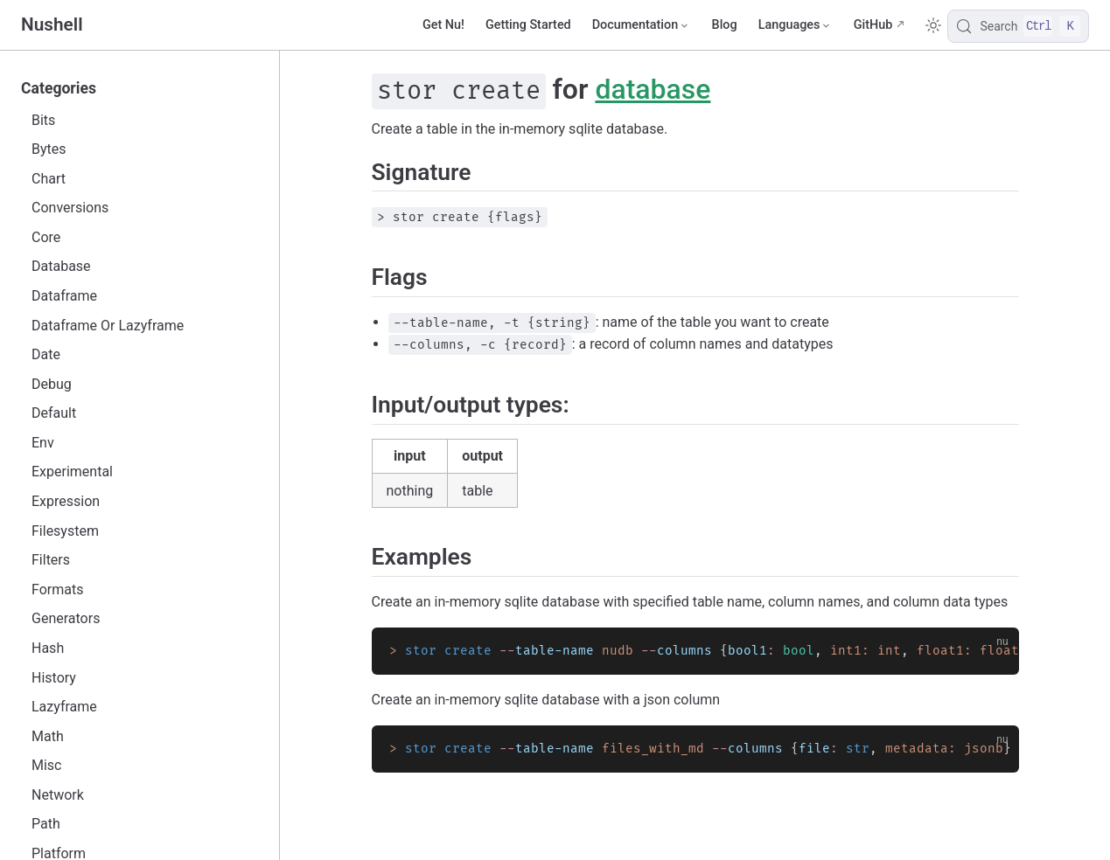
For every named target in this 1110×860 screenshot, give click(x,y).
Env (42, 442)
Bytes (48, 149)
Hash (47, 648)
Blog (724, 24)
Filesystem (65, 531)
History (53, 677)
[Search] (1018, 26)
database (652, 89)
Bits (43, 120)
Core (45, 237)
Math (47, 736)
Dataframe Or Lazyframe (107, 325)
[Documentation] (641, 25)
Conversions (69, 207)
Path (45, 823)
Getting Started (528, 24)
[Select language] (795, 25)
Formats (57, 589)
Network (57, 795)
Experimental (72, 471)
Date (45, 354)
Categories (58, 88)
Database (61, 266)
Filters (50, 559)
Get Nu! (443, 24)
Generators (65, 618)
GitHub (873, 24)
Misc (46, 765)
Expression (65, 501)
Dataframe (64, 296)
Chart (48, 178)
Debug (51, 384)
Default (53, 413)
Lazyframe (64, 706)
